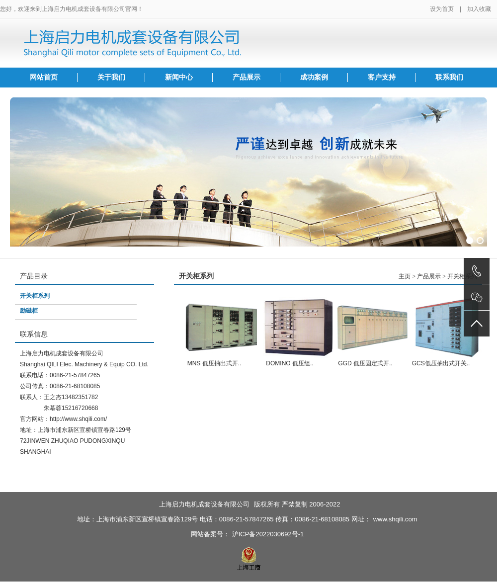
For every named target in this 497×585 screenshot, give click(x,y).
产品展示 (246, 77)
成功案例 (314, 77)
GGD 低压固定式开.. (365, 363)
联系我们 (449, 77)
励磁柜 (29, 310)
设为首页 (442, 8)
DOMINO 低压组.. (289, 363)
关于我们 (111, 77)
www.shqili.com (395, 519)
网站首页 (44, 77)
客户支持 (382, 77)
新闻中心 (179, 77)
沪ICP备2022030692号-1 (268, 534)
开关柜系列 (35, 295)
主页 (405, 276)
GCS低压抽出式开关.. (441, 363)
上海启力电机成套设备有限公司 (204, 504)
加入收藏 (479, 8)
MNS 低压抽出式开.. (214, 363)
